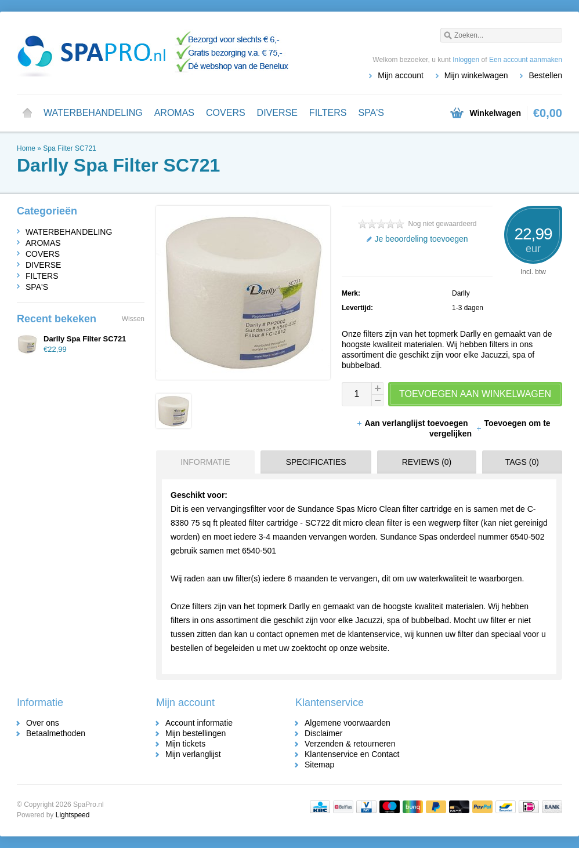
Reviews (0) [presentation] (427, 462)
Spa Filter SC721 (69, 148)
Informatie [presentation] (205, 462)
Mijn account (401, 75)
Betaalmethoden (55, 733)
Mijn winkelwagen (476, 75)
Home (27, 113)
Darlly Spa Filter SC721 (85, 338)
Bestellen (545, 75)
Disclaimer (323, 733)
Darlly (461, 293)
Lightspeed (73, 815)
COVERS (225, 113)
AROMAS (174, 113)
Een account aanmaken (525, 60)
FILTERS (328, 113)
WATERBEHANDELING (93, 113)
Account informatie (199, 722)
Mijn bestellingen (195, 733)
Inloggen (466, 60)
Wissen (133, 319)
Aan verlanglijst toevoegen (413, 423)
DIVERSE (277, 113)
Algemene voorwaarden (347, 722)
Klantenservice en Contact (352, 754)
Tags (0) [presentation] (522, 462)
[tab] (202, 462)
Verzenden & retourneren (350, 743)
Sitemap (319, 764)
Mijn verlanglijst (193, 754)
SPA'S (371, 113)
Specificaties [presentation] (316, 462)
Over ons (42, 722)
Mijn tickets (185, 743)
